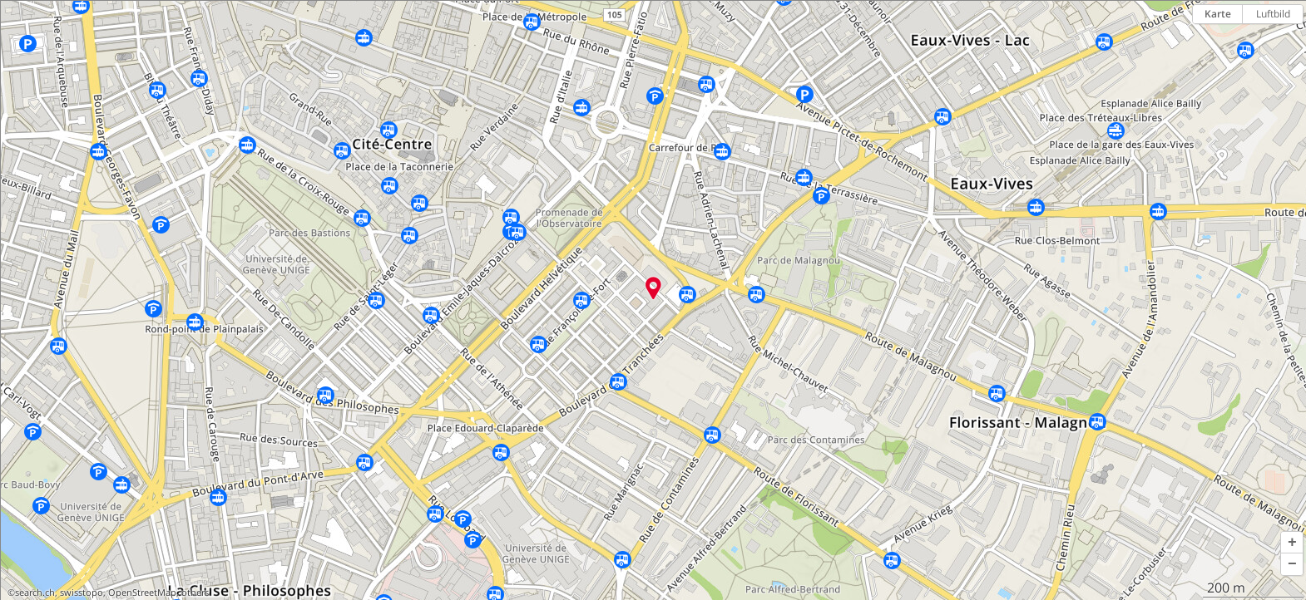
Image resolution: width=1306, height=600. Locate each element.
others (195, 592)
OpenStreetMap (142, 592)
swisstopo (81, 592)
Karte (1218, 14)
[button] (1292, 542)
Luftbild (1273, 14)
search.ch (35, 592)
